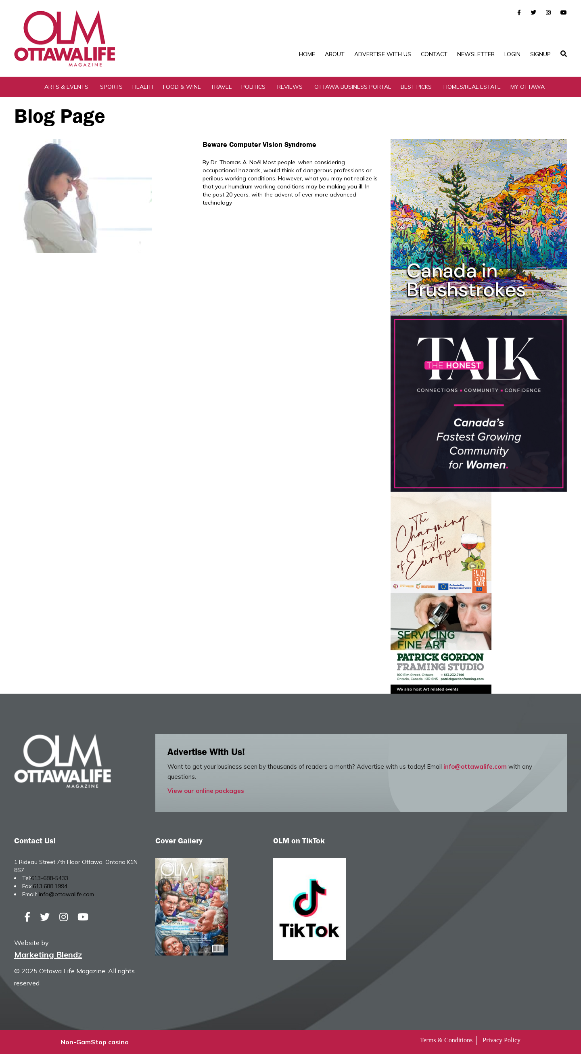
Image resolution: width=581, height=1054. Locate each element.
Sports (111, 86)
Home (307, 54)
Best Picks (416, 86)
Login (512, 54)
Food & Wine (182, 86)
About (335, 54)
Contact (434, 54)
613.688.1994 (50, 886)
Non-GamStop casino (95, 1042)
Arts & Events (66, 86)
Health (142, 86)
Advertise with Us (382, 54)
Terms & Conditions (446, 1040)
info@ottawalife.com (475, 766)
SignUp (540, 54)
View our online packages (205, 791)
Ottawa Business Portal (352, 86)
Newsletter (476, 54)
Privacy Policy (501, 1040)
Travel (221, 86)
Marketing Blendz (48, 954)
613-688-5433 (49, 878)
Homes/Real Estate (472, 86)
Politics (253, 86)
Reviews (290, 86)
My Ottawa (527, 86)
